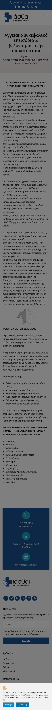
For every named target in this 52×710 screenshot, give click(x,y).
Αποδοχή (8, 705)
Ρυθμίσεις (22, 705)
